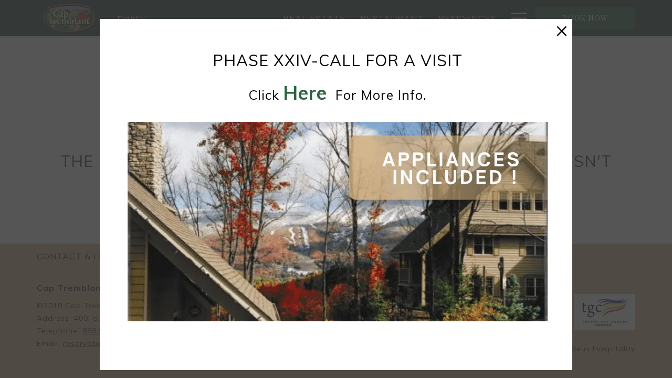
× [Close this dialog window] (561, 29)
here (305, 92)
